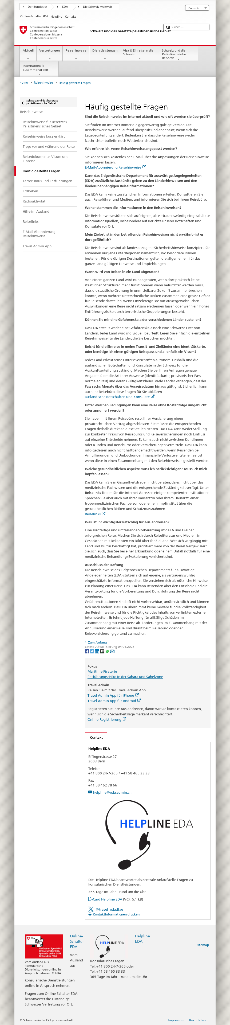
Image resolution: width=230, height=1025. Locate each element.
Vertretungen (49, 54)
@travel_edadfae (109, 909)
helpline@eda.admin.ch (112, 792)
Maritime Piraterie (102, 671)
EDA (65, 7)
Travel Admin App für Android (114, 701)
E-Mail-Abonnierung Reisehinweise (115, 167)
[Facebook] (87, 651)
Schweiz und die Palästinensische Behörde (178, 54)
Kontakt (94, 737)
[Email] (112, 651)
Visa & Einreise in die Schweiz (139, 54)
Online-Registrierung (107, 719)
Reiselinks (95, 514)
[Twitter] (92, 651)
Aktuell (28, 54)
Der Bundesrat (37, 7)
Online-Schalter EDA (77, 941)
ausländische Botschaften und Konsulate (119, 397)
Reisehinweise (76, 54)
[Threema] (102, 651)
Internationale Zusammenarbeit (39, 70)
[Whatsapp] (107, 651)
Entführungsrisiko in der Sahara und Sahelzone (125, 677)
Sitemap (203, 945)
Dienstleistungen (105, 54)
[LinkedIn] (97, 651)
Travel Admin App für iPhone (113, 695)
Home (23, 82)
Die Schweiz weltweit (97, 7)
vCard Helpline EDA (117, 899)
